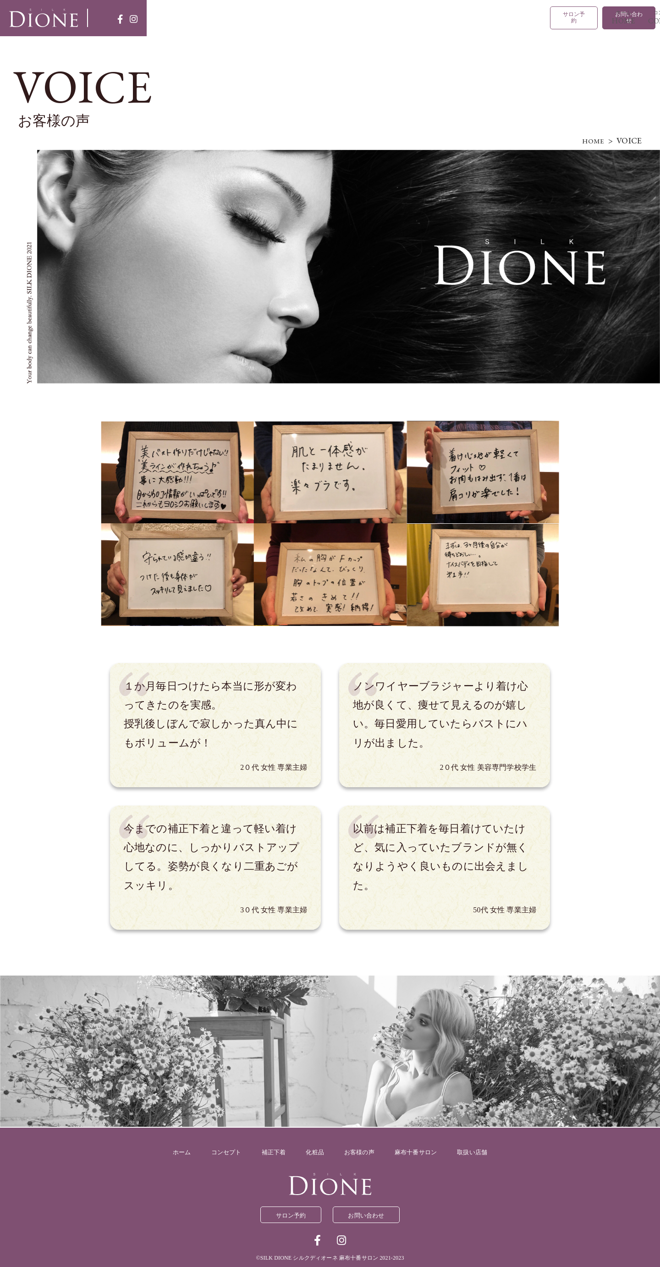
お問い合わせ (624, 17)
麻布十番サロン (465, 17)
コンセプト (257, 17)
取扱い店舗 (508, 17)
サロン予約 (560, 17)
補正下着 (313, 17)
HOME (591, 139)
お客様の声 (421, 17)
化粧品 (373, 17)
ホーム (212, 17)
